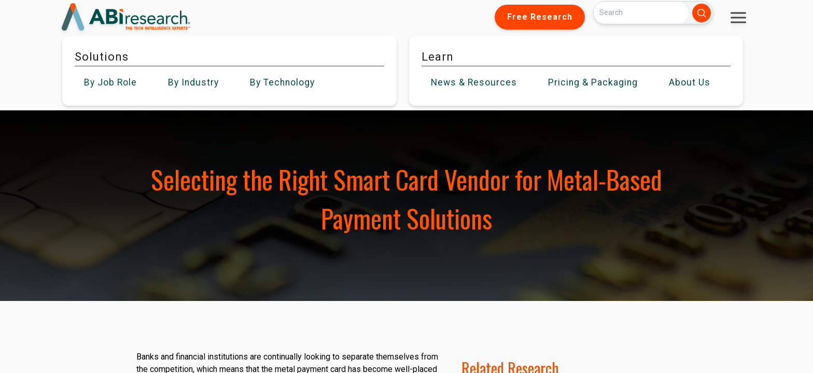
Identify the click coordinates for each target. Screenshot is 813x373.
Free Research (539, 17)
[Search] (641, 13)
